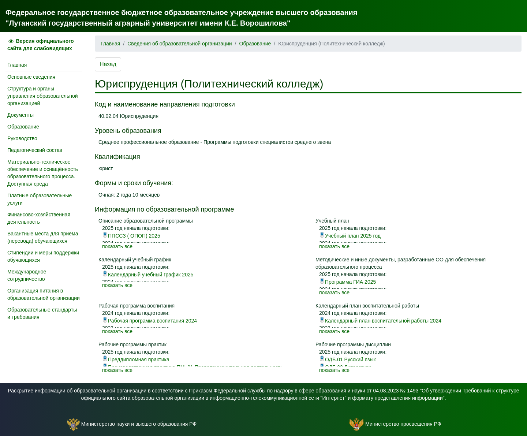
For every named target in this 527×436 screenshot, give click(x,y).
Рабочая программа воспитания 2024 (149, 321)
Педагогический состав (34, 150)
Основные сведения (31, 77)
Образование (23, 127)
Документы (20, 115)
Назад (108, 64)
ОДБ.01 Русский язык (347, 359)
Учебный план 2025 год (350, 236)
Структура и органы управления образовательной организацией (42, 96)
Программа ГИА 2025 (347, 282)
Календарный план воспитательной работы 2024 (380, 321)
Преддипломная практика (135, 359)
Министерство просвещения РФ (403, 424)
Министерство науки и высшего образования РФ (139, 424)
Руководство (22, 138)
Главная (17, 65)
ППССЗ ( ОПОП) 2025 (131, 236)
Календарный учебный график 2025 (148, 274)
